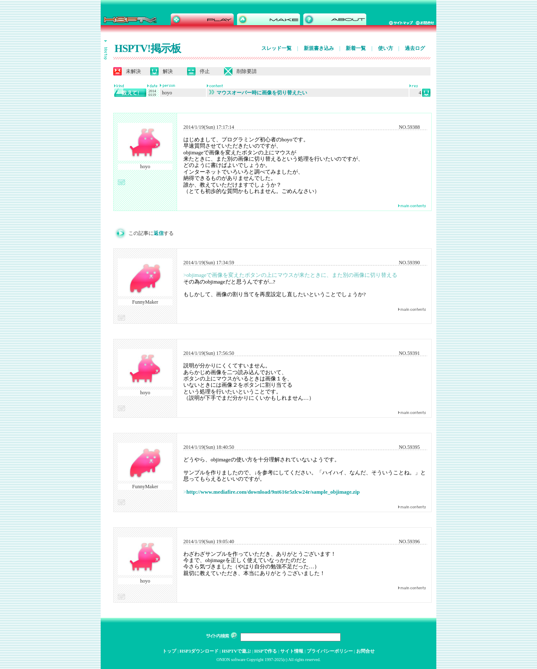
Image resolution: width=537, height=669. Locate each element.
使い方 (385, 48)
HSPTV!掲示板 (148, 48)
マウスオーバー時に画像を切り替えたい (258, 93)
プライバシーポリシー (330, 650)
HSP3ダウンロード (199, 650)
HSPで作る (265, 650)
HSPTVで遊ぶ (236, 650)
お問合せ (365, 650)
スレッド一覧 (276, 48)
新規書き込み (319, 48)
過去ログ (415, 48)
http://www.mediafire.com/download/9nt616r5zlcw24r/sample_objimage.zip (273, 492)
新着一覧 (356, 48)
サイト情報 (291, 650)
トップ (169, 650)
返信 (159, 233)
